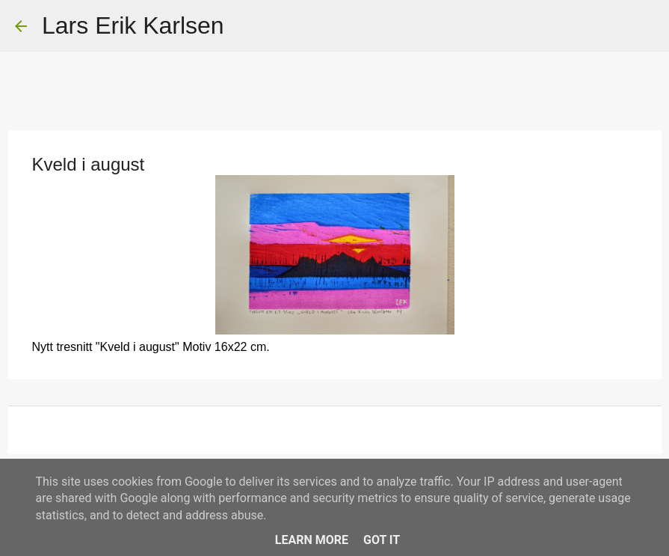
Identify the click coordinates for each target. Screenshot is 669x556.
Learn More (311, 540)
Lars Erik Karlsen (133, 25)
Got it (381, 540)
